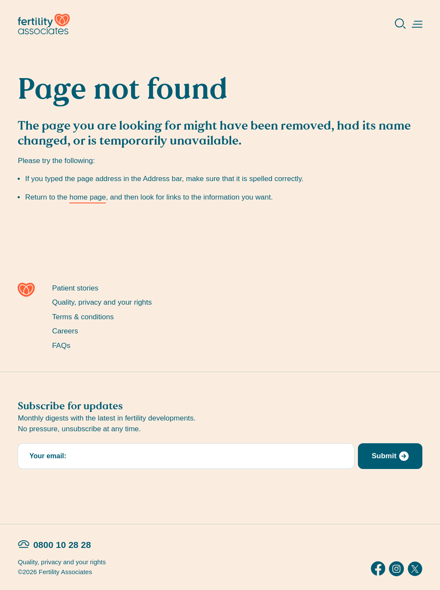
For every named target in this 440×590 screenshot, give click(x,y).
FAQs (61, 346)
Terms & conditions (83, 317)
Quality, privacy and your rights (102, 302)
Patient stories (75, 288)
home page (87, 197)
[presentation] (83, 489)
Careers (65, 331)
